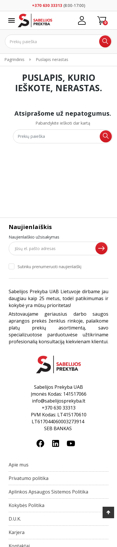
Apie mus (19, 464)
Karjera (16, 532)
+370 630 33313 (47, 5)
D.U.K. (15, 518)
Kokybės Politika (26, 505)
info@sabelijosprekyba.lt (58, 401)
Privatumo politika (28, 478)
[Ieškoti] (58, 41)
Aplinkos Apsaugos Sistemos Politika (48, 491)
